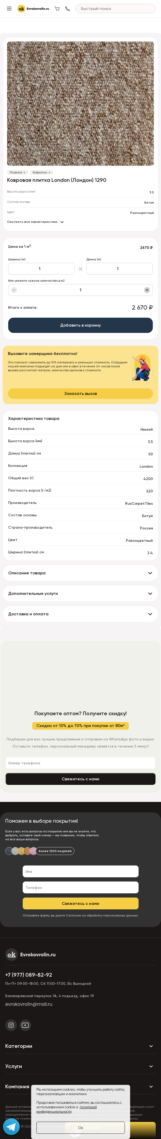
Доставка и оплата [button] (28, 613)
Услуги (80, 1066)
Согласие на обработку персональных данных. (102, 915)
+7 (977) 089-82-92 (28, 975)
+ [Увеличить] (147, 290)
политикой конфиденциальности (66, 1109)
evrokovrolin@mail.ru (28, 1004)
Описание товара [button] (27, 572)
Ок (80, 1128)
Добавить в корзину (80, 325)
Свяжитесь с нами (80, 778)
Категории (80, 1046)
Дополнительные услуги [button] (33, 593)
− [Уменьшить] (14, 290)
